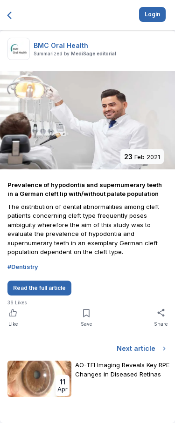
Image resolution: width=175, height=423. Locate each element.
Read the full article (39, 287)
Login (152, 14)
